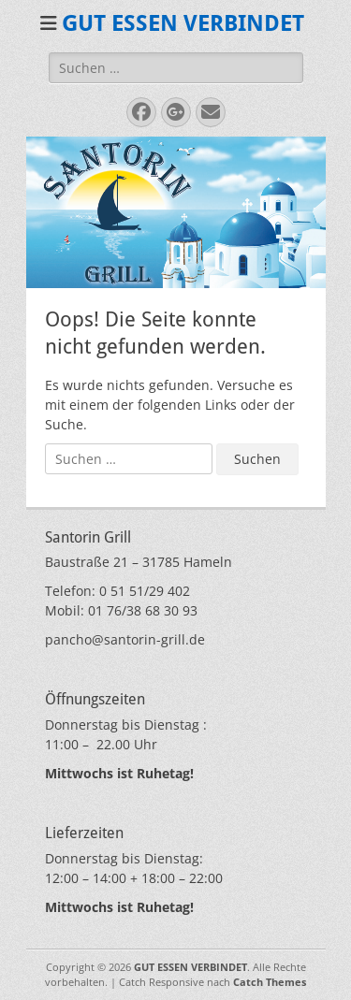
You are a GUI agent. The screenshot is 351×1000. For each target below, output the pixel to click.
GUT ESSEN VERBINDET (183, 23)
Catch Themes (269, 982)
